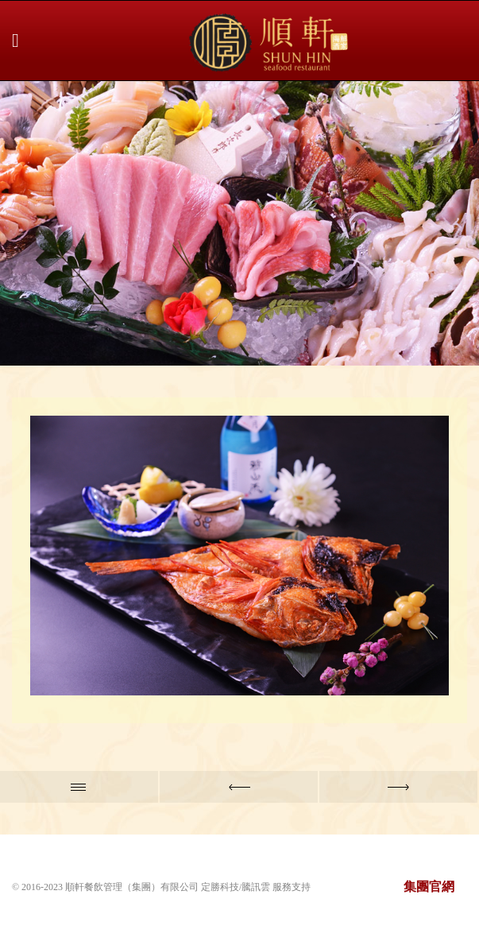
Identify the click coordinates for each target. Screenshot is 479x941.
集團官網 (429, 886)
